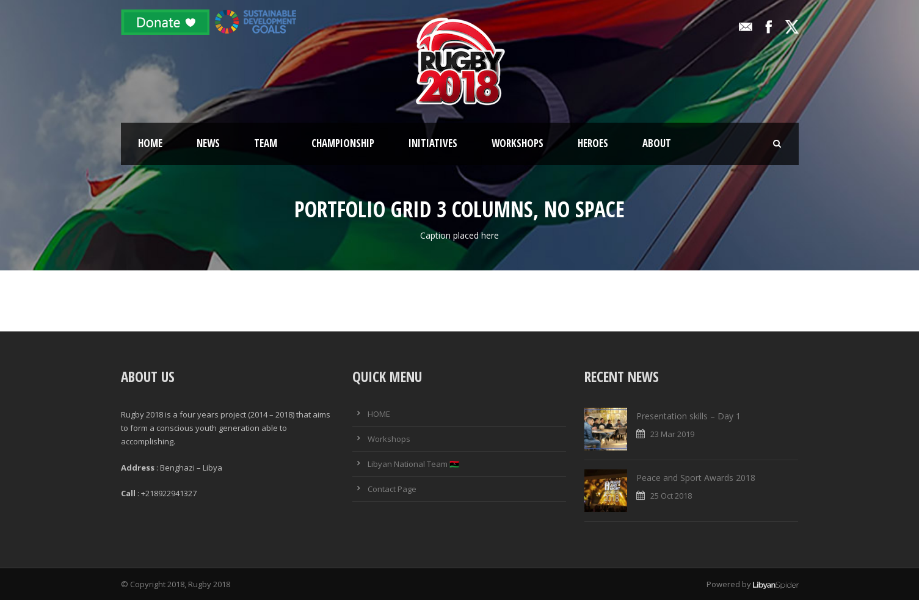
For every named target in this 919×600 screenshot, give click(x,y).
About (656, 143)
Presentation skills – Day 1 (688, 416)
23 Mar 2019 (672, 433)
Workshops (517, 143)
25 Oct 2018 (671, 495)
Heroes (593, 143)
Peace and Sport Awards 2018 (695, 477)
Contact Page (392, 488)
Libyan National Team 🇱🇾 (413, 463)
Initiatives (433, 143)
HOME (379, 413)
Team (265, 143)
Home (150, 143)
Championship (342, 143)
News (208, 143)
